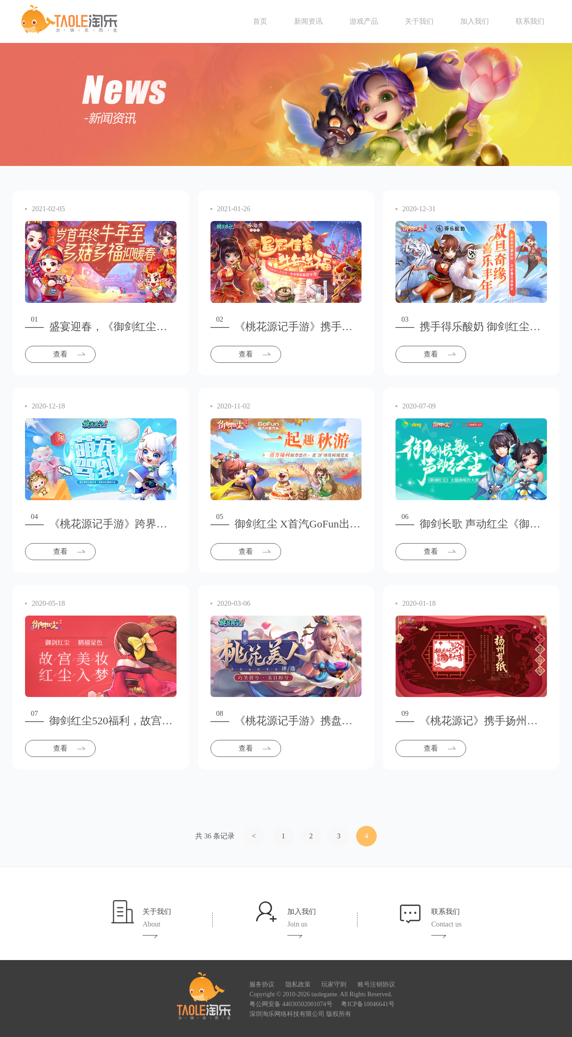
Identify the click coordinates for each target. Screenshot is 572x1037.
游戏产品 (363, 21)
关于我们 (419, 21)
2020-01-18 (419, 603)
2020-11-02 (233, 406)
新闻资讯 (308, 21)
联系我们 (530, 21)
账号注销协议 (376, 984)
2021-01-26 (234, 208)
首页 (260, 21)
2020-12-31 (419, 208)
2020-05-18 (48, 603)
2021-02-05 (48, 208)
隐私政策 (298, 984)
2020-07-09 (419, 406)
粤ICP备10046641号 (368, 1004)
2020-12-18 (48, 406)
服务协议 (261, 984)
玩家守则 (333, 984)
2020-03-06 (234, 603)
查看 (60, 354)
